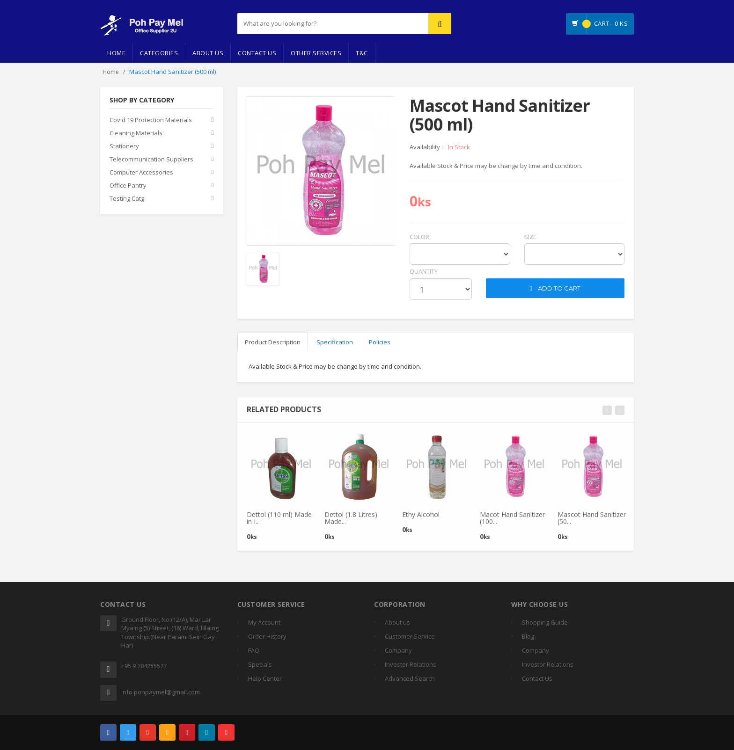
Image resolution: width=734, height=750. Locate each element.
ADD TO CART (555, 288)
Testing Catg (127, 199)
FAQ (253, 650)
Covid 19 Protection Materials (151, 120)
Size (530, 237)
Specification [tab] (334, 342)
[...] (309, 23)
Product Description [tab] (273, 342)
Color (419, 237)
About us (397, 622)
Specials (260, 664)
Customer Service (410, 636)
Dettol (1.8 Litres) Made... (350, 522)
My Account (264, 622)
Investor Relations (410, 664)
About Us (207, 53)
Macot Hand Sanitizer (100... (512, 522)
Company (398, 650)
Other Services (316, 53)
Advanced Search (410, 678)
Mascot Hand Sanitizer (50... (592, 522)
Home (116, 53)
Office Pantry (128, 186)
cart (493, 271)
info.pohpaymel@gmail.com (160, 692)
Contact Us (257, 53)
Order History (267, 636)
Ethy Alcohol (421, 518)
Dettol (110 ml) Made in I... (279, 522)
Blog (528, 636)
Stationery (124, 146)
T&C (362, 53)
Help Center (265, 678)
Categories (159, 53)
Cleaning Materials (136, 133)
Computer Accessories (141, 172)
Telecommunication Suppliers (151, 159)
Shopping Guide (545, 622)
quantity (424, 271)
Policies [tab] (379, 342)
